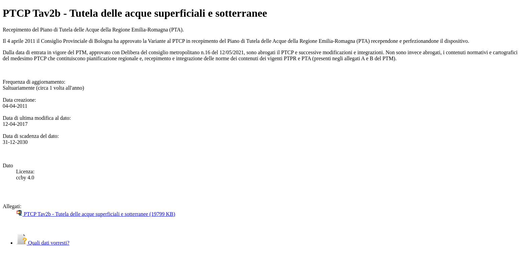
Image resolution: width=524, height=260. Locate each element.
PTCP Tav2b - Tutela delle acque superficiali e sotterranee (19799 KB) (95, 214)
